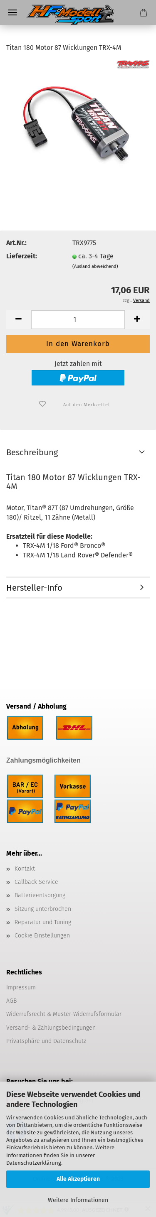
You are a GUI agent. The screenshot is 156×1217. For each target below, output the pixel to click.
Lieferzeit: (21, 256)
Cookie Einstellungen (42, 935)
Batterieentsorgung (40, 895)
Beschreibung (32, 452)
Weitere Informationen (78, 1200)
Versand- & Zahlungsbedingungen (51, 1027)
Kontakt (25, 868)
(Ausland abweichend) (95, 266)
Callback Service (36, 882)
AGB (11, 1000)
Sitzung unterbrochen (43, 909)
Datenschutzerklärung (33, 1163)
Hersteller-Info (34, 588)
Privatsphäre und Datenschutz (46, 1041)
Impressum (21, 987)
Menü (12, 12)
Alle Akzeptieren (78, 1179)
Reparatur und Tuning (43, 922)
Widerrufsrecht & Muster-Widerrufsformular (63, 1014)
